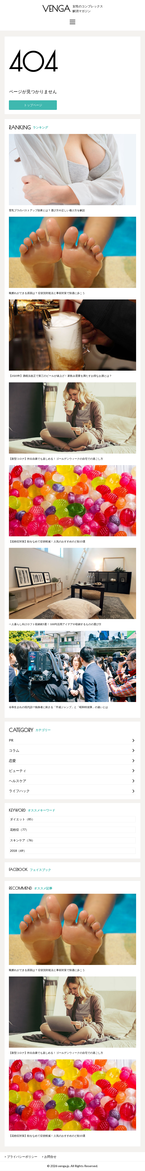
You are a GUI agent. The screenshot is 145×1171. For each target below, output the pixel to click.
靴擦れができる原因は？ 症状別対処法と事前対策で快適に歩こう (47, 293)
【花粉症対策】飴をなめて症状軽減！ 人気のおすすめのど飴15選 (47, 541)
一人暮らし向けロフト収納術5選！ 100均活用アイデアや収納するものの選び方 (55, 624)
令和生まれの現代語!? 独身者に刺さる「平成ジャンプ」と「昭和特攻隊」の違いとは (58, 707)
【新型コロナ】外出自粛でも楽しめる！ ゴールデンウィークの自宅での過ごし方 (56, 458)
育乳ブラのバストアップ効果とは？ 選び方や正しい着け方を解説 (47, 210)
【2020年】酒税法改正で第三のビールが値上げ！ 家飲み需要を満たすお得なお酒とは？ (60, 375)
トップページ (33, 105)
